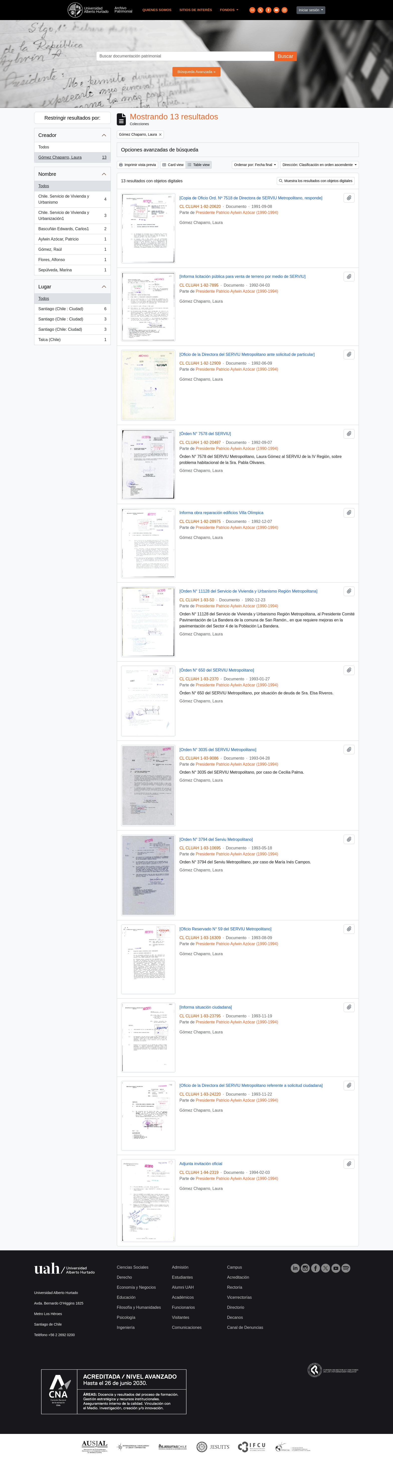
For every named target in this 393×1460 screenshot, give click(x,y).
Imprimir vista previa (137, 165)
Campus (234, 1267)
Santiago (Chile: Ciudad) (72, 331)
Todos (43, 147)
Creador (47, 135)
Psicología (126, 1317)
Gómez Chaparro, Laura (72, 158)
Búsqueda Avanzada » (196, 71)
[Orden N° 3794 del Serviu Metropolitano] (216, 839)
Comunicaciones (187, 1327)
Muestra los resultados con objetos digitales (315, 181)
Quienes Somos (156, 10)
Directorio (235, 1307)
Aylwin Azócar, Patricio (72, 240)
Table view (199, 165)
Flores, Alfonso (72, 261)
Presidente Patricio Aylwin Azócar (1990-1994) (237, 212)
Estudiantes (182, 1277)
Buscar (285, 56)
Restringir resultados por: (72, 118)
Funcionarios (183, 1307)
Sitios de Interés (195, 10)
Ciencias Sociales (132, 1267)
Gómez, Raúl (72, 251)
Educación (126, 1297)
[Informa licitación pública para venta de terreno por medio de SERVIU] (242, 276)
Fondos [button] (228, 10)
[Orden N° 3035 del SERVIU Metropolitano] (217, 750)
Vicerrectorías (239, 1297)
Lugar (44, 286)
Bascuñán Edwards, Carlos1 (72, 230)
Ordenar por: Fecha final (253, 165)
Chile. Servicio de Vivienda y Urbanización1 (72, 215)
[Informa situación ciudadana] (205, 1007)
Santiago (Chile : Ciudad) (72, 310)
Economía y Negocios (136, 1287)
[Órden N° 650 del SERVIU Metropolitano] (216, 670)
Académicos (183, 1297)
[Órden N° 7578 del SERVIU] (205, 434)
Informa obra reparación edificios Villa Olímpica (221, 513)
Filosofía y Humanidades (139, 1307)
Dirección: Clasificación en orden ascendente (318, 165)
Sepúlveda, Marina (72, 271)
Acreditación (238, 1277)
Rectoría (234, 1287)
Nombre (47, 174)
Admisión (180, 1267)
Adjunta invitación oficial (200, 1164)
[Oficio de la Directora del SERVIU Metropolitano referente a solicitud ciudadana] (251, 1085)
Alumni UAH (183, 1287)
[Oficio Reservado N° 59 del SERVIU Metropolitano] (225, 929)
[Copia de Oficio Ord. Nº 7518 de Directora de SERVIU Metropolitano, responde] (250, 198)
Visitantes (180, 1317)
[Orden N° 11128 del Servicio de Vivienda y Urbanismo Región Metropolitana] (248, 591)
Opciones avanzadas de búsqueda (159, 149)
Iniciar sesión (309, 10)
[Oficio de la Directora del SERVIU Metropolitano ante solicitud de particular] (247, 354)
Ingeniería (126, 1327)
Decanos (235, 1317)
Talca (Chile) (72, 341)
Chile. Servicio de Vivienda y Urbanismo (72, 199)
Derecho (124, 1277)
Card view (172, 165)
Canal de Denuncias (245, 1327)
